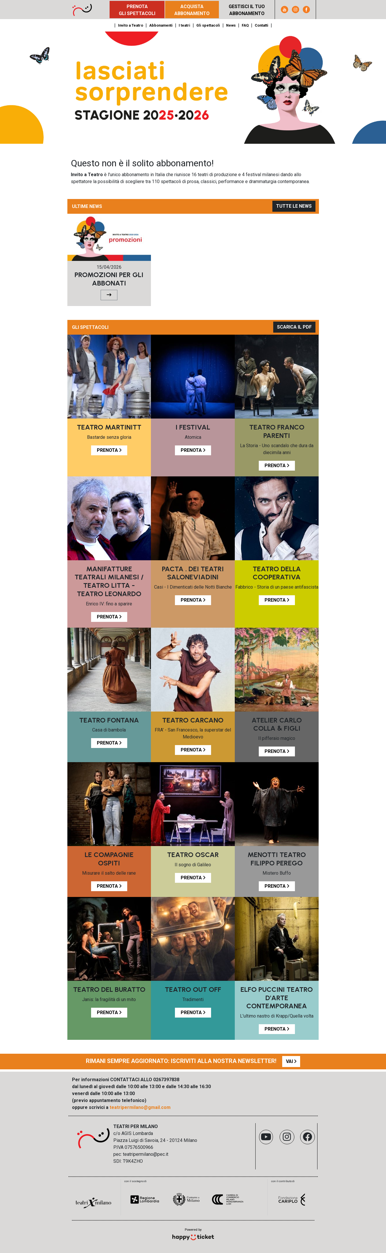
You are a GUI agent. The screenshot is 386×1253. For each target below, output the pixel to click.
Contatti (261, 25)
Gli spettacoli (208, 25)
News (231, 25)
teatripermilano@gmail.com (140, 1107)
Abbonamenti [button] (161, 25)
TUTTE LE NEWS (294, 206)
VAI (291, 1061)
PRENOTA (109, 450)
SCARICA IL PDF (294, 327)
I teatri (184, 25)
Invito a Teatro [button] (130, 25)
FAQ (245, 25)
